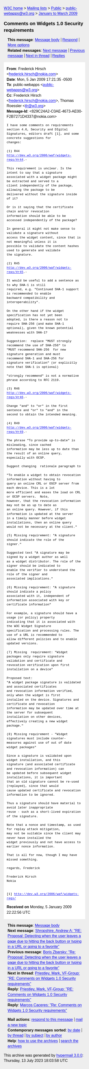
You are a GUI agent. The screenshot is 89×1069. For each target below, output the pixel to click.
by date (74, 1030)
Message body (47, 40)
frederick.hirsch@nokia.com (32, 74)
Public (56, 8)
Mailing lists (37, 8)
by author (54, 1035)
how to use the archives (38, 1041)
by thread (15, 1035)
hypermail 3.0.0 (69, 1055)
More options (19, 45)
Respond (70, 40)
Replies (58, 56)
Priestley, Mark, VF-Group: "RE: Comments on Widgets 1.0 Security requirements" (44, 978)
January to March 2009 (58, 13)
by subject (34, 1035)
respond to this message (52, 1019)
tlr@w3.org (34, 106)
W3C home (13, 8)
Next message (55, 50)
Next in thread (38, 56)
